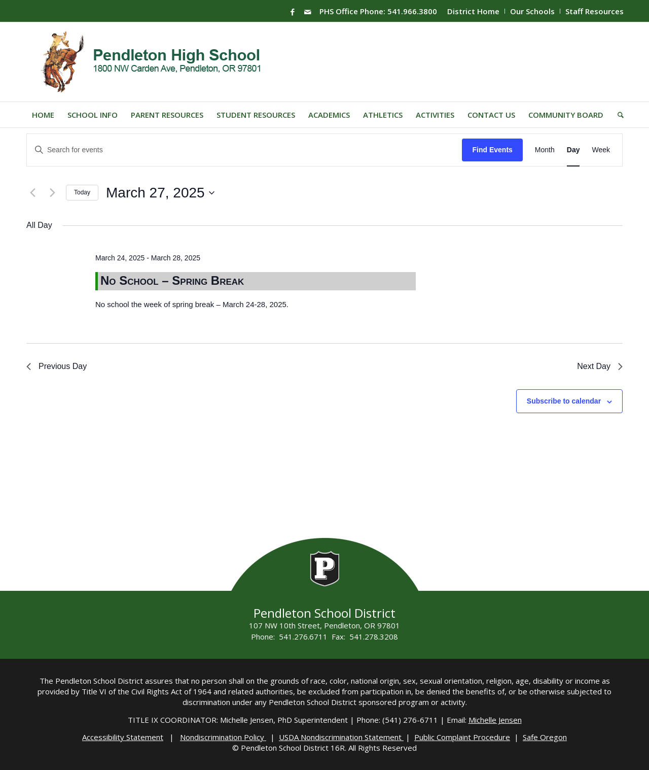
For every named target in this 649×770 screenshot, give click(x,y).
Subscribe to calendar (564, 401)
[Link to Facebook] (292, 11)
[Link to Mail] (307, 11)
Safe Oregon (545, 737)
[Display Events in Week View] (601, 150)
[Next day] (52, 193)
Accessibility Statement (122, 737)
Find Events (492, 150)
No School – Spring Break (172, 280)
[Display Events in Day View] (573, 150)
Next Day (600, 366)
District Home (473, 11)
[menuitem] (473, 11)
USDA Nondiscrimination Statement (341, 737)
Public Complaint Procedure (462, 737)
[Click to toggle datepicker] (160, 193)
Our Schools (532, 11)
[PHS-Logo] (158, 62)
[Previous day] (32, 193)
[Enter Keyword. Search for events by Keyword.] (244, 150)
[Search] (617, 114)
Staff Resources (594, 11)
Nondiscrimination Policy (223, 737)
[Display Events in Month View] (545, 150)
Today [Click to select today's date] (82, 192)
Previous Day (56, 366)
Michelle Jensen (495, 720)
